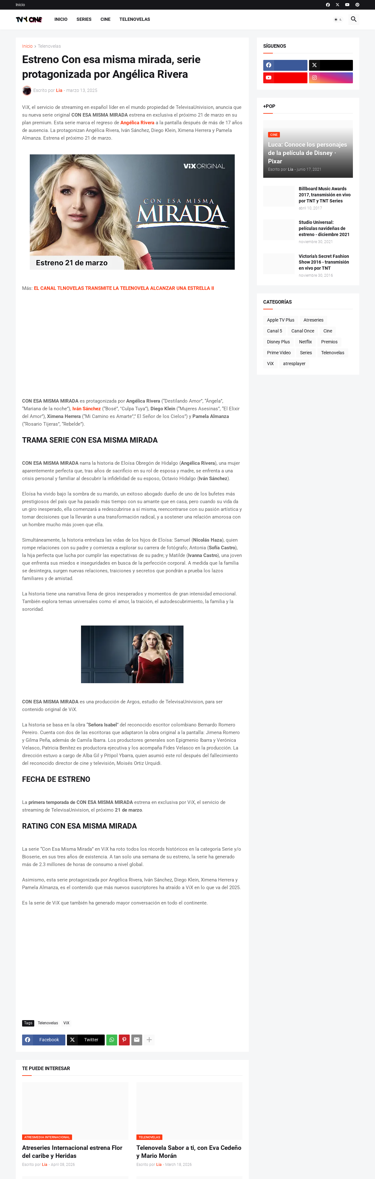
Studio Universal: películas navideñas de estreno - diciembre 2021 (324, 228)
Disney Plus (278, 341)
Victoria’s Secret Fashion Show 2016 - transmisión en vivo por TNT (324, 262)
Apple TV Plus (280, 320)
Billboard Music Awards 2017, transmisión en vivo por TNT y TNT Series (325, 194)
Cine (105, 19)
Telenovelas (134, 19)
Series (84, 19)
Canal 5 (274, 330)
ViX (66, 1023)
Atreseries (313, 320)
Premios (329, 341)
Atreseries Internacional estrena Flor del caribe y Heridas (72, 1152)
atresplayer (294, 363)
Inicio (20, 5)
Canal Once (302, 330)
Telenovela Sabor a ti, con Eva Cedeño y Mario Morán (188, 1152)
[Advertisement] (132, 344)
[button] (338, 19)
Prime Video (279, 352)
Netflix (305, 341)
